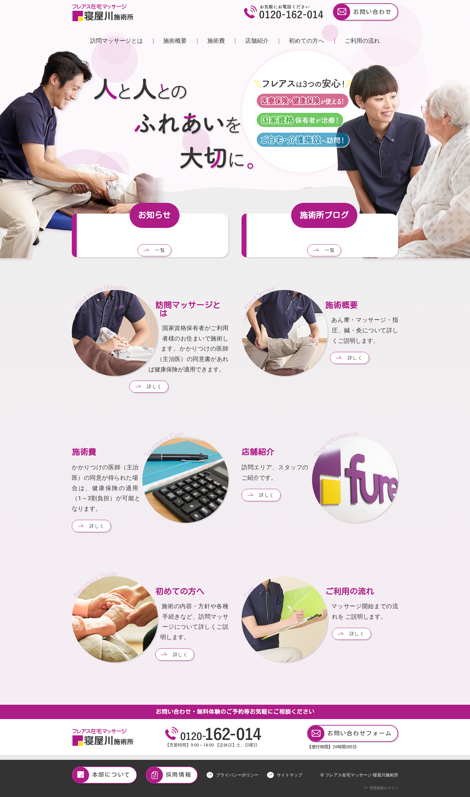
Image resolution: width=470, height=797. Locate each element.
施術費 (216, 41)
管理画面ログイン (383, 788)
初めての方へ (306, 41)
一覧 (160, 250)
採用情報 (169, 775)
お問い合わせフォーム (350, 734)
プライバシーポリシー (237, 775)
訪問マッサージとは (116, 41)
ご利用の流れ (362, 41)
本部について (101, 775)
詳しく (154, 386)
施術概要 (175, 41)
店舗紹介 (257, 41)
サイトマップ (289, 775)
